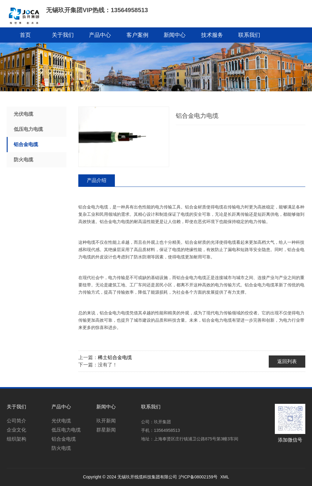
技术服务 (212, 35)
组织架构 (16, 439)
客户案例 (137, 35)
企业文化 (16, 429)
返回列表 (287, 361)
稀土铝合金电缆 (115, 357)
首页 (25, 35)
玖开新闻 (106, 420)
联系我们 (249, 35)
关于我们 (63, 35)
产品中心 (100, 35)
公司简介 (16, 420)
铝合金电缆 (26, 144)
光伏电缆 (23, 114)
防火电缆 (23, 159)
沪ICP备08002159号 (198, 476)
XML (224, 476)
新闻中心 (175, 35)
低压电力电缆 (28, 129)
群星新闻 (106, 429)
